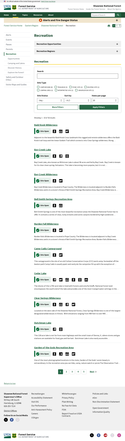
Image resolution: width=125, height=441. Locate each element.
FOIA (64, 409)
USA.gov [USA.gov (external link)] (35, 417)
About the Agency (114, 9)
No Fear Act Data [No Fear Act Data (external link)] (69, 405)
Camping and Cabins (16, 63)
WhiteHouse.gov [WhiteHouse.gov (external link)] (69, 393)
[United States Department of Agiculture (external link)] (8, 7)
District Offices (10, 410)
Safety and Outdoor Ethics (14, 78)
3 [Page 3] (72, 371)
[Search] (118, 15)
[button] (108, 25)
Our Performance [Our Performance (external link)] (39, 405)
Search (40, 71)
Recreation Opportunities (49, 44)
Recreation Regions (46, 51)
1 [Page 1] (60, 371)
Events (9, 39)
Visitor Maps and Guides (16, 84)
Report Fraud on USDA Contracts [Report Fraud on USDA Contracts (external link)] (72, 414)
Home (6, 15)
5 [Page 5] (83, 371)
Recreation (11, 54)
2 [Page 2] (66, 371)
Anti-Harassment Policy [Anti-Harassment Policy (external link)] (41, 409)
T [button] (114, 25)
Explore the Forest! (16, 72)
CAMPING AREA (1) (46, 90)
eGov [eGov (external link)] (95, 397)
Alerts (8, 35)
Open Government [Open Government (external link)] (101, 408)
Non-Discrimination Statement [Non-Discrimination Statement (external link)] (106, 401)
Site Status (42, 95)
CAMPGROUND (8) (46, 87)
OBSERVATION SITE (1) (86, 90)
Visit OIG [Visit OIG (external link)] (35, 401)
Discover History (14, 68)
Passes (9, 44)
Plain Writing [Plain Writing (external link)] (67, 401)
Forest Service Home (76, 9)
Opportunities (14, 58)
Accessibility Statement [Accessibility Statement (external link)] (41, 397)
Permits (9, 49)
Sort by (67, 95)
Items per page (99, 95)
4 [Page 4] (78, 371)
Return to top (10, 383)
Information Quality (101, 412)
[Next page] (93, 371)
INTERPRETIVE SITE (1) (65, 90)
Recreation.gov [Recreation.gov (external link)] (38, 393)
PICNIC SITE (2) (77, 87)
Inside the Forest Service (95, 9)
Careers (34, 413)
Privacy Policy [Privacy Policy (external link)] (68, 397)
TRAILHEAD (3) (62, 87)
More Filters (57, 107)
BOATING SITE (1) (93, 87)
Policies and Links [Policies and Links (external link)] (100, 393)
